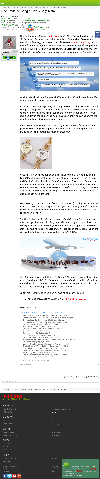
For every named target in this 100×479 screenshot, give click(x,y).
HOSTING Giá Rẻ (9, 409)
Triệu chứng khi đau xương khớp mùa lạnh (39, 353)
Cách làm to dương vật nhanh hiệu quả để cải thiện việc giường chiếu (49, 318)
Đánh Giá (6, 447)
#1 (98, 364)
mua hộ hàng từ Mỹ (80, 42)
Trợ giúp (6, 471)
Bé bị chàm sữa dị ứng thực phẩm (36, 342)
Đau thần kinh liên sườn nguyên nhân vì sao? (40, 335)
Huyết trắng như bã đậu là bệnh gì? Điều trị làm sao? (43, 348)
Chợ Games (7, 424)
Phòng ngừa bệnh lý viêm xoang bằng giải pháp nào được (45, 322)
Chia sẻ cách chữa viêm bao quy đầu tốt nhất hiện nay (43, 320)
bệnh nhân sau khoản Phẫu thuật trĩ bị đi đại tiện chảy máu (45, 350)
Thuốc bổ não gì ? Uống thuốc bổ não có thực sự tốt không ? (46, 346)
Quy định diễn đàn (9, 458)
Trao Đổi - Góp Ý (57, 458)
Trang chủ (54, 467)
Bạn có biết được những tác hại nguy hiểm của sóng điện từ (45, 355)
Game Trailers (56, 447)
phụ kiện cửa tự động (18, 18)
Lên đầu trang (56, 469)
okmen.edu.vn (31, 307)
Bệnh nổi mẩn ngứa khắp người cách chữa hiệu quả (42, 357)
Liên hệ (5, 469)
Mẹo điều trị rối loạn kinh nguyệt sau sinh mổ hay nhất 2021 (45, 316)
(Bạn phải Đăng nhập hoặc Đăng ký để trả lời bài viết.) (81, 377)
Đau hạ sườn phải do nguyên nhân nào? (38, 337)
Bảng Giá (6, 461)
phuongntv (36, 29)
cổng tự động (20, 25)
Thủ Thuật (54, 444)
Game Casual (56, 432)
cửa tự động (10, 21)
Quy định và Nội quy (10, 467)
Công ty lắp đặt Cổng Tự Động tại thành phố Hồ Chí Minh (24, 23)
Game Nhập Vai (8, 432)
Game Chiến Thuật (10, 435)
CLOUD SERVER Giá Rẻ (60, 409)
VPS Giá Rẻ (7, 412)
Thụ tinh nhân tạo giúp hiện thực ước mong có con (42, 331)
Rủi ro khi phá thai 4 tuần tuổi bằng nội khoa (39, 327)
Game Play (55, 424)
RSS (52, 471)
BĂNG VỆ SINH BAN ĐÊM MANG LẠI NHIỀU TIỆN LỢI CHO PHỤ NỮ (49, 339)
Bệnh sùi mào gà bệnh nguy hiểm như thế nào (40, 324)
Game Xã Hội (56, 435)
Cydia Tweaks (8, 450)
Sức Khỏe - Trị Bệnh (18, 29)
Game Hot (54, 421)
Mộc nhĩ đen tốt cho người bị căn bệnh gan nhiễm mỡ (43, 329)
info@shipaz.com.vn (76, 299)
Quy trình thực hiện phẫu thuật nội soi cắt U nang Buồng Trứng (46, 344)
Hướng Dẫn (7, 444)
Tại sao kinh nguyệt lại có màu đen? (36, 333)
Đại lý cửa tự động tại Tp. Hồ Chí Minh (17, 27)
